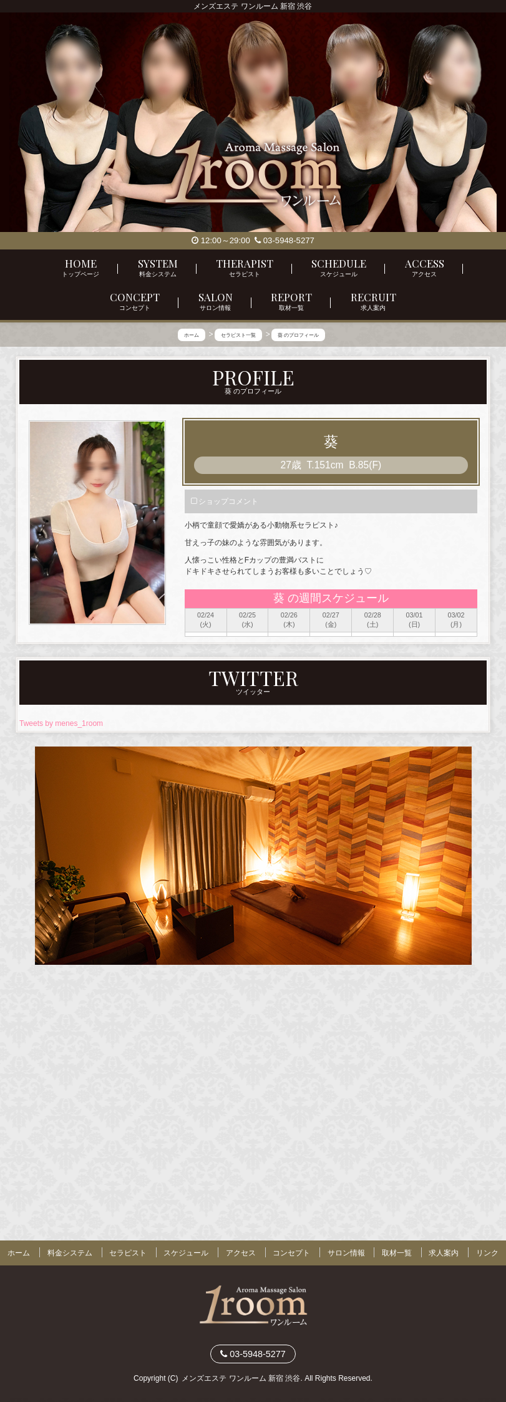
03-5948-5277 (284, 240)
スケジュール (185, 1253)
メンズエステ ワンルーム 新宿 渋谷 (241, 1377)
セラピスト (128, 1253)
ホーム (18, 1253)
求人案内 (444, 1253)
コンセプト (291, 1253)
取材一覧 (397, 1253)
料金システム (69, 1253)
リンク (487, 1253)
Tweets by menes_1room (61, 724)
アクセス (241, 1253)
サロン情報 (346, 1253)
